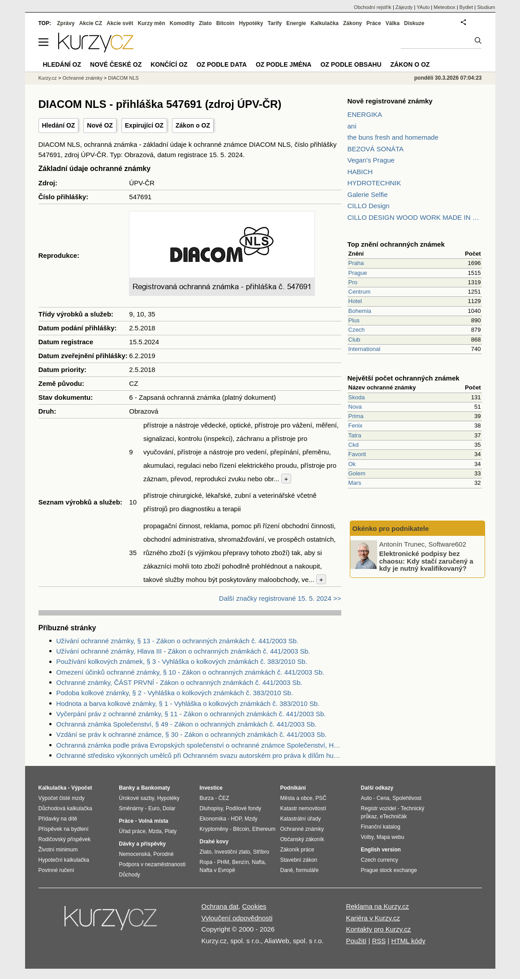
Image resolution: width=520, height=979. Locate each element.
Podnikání (293, 788)
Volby (367, 837)
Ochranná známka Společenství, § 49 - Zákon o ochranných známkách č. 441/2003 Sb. (186, 724)
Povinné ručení (56, 870)
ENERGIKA (365, 114)
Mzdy (251, 819)
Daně (286, 870)
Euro (153, 808)
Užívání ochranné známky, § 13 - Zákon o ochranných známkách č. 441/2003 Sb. (177, 641)
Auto (366, 798)
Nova (355, 406)
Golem (356, 473)
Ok (352, 464)
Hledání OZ (58, 125)
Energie (296, 23)
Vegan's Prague (371, 160)
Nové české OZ (116, 64)
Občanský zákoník (302, 839)
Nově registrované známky (390, 101)
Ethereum (263, 829)
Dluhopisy (211, 808)
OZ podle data (222, 64)
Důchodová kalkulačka (65, 808)
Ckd (353, 444)
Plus (354, 320)
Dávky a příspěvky (142, 844)
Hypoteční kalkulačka (64, 860)
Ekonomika (213, 819)
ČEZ (224, 798)
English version (381, 849)
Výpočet (81, 788)
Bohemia (359, 311)
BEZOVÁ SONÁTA (376, 149)
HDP (236, 819)
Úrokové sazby (136, 798)
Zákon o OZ (193, 125)
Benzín (240, 862)
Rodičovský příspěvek (65, 839)
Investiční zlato (232, 852)
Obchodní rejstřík (372, 7)
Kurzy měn (151, 23)
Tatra (354, 435)
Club (354, 339)
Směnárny (131, 808)
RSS (379, 941)
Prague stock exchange (389, 870)
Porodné (163, 854)
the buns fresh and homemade (393, 137)
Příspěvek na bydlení (64, 829)
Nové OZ (100, 125)
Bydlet (466, 7)
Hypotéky (251, 23)
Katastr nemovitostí (303, 808)
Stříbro (261, 852)
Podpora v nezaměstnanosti (152, 864)
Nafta (258, 862)
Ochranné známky (82, 78)
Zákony (352, 23)
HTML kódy (408, 941)
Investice (211, 788)
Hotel (355, 301)
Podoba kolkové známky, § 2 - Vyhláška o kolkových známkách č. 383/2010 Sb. (174, 693)
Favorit (357, 454)
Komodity (182, 23)
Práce (373, 23)
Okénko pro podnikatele (390, 528)
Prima (356, 416)
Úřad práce (132, 831)
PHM (223, 862)
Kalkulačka (324, 23)
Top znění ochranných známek (396, 244)
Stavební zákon (299, 860)
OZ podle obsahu (350, 64)
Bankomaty (155, 788)
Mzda (155, 831)
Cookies (254, 906)
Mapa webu (390, 837)
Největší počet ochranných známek (404, 378)
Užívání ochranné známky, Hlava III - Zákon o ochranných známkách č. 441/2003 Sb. (183, 651)
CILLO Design (369, 205)
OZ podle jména (283, 64)
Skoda (356, 397)
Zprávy (65, 23)
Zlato (205, 23)
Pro (352, 282)
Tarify (274, 23)
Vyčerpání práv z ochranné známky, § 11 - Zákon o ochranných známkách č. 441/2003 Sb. (191, 714)
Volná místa (153, 821)
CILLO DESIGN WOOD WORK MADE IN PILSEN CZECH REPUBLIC (415, 217)
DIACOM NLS (123, 78)
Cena (383, 798)
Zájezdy (404, 7)
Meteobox (444, 7)
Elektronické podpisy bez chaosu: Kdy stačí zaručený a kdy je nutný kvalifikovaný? (426, 561)
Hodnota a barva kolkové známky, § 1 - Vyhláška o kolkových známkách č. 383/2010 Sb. (188, 703)
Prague (357, 272)
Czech (356, 329)
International (364, 349)
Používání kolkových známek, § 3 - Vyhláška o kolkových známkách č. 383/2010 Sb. (182, 661)
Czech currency (379, 860)
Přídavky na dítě (58, 819)
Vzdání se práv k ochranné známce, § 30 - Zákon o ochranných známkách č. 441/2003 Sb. (191, 734)
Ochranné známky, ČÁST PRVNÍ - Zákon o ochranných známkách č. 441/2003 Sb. (179, 682)
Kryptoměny (214, 829)
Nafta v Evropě (217, 870)
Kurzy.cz (48, 78)
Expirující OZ (144, 125)
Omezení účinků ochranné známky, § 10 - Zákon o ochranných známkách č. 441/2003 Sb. (190, 672)
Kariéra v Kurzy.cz (373, 918)
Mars (354, 482)
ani (352, 126)
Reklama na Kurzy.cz (377, 906)
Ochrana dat (220, 906)
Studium (486, 7)
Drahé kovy (214, 841)
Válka (393, 23)
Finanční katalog (380, 827)
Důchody (129, 875)
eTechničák (393, 816)
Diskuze (414, 23)
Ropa (206, 862)
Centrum (359, 291)
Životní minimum (58, 849)
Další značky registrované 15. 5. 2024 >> (280, 598)
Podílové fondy (243, 808)
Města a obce (296, 798)
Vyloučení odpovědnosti (237, 918)
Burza (207, 798)
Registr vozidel (378, 808)
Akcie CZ (90, 23)
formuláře (307, 870)
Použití (356, 941)
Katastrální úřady (300, 819)
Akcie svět (120, 23)
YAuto (423, 7)
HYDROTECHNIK (374, 183)
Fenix (355, 425)
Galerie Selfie (368, 194)
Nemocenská (134, 854)
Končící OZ (168, 64)
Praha (356, 263)
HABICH (360, 171)
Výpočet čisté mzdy (62, 798)
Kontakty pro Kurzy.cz (378, 929)
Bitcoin (225, 23)
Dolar (169, 808)
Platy (171, 831)
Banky (127, 788)
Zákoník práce (297, 849)
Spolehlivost (406, 798)
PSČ (321, 798)
